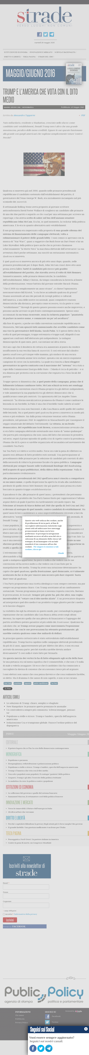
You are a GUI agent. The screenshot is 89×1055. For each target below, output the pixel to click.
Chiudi (61, 553)
